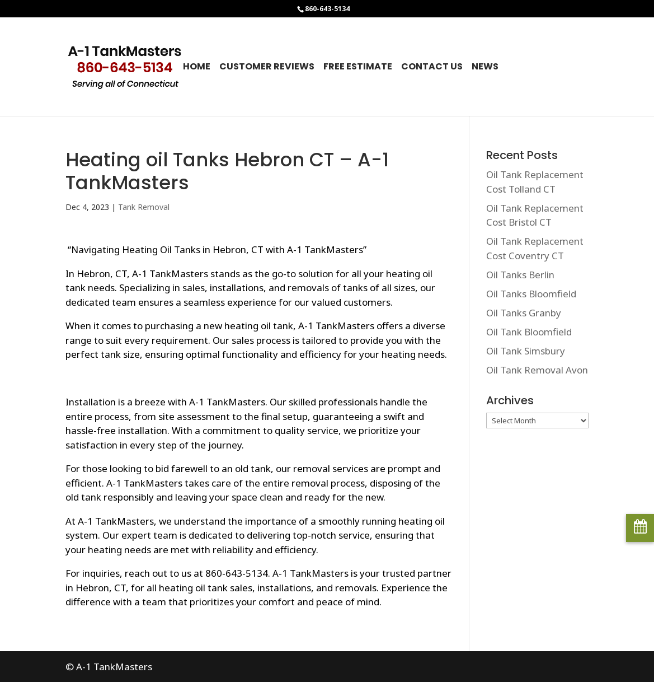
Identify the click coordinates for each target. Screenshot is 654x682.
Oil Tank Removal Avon (537, 369)
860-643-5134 (327, 8)
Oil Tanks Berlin (520, 274)
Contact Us (432, 68)
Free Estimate (357, 68)
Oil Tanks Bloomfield (531, 293)
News (485, 68)
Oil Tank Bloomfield (529, 331)
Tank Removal (144, 207)
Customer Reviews (266, 68)
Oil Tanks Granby (523, 312)
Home (196, 68)
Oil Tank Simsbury (525, 350)
